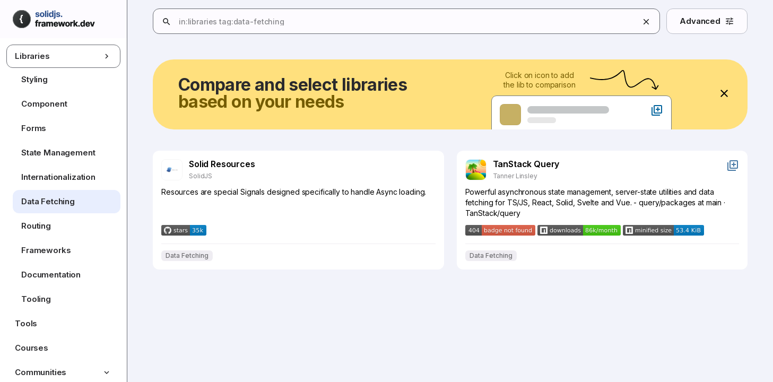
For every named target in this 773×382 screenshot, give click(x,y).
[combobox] (458, 21)
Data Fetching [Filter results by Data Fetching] (187, 256)
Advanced (707, 21)
